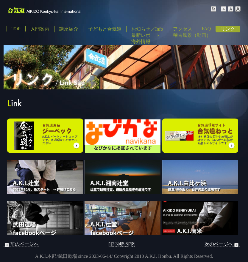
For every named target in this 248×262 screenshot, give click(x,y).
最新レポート (145, 35)
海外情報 (140, 41)
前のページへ (21, 244)
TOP (16, 28)
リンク (228, 28)
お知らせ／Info (147, 28)
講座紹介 (68, 28)
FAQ (206, 28)
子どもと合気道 (104, 28)
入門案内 (39, 28)
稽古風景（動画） (192, 35)
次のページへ (222, 244)
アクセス (182, 28)
